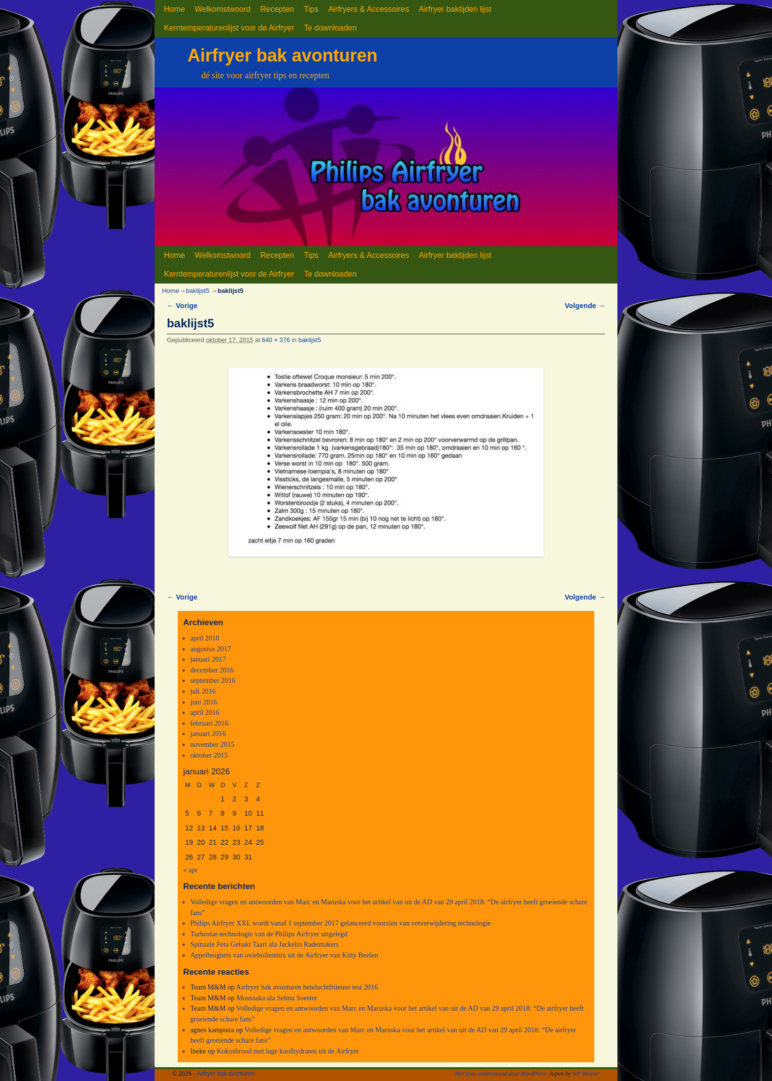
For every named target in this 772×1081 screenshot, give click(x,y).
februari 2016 (209, 723)
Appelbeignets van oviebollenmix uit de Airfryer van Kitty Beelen (284, 955)
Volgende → (585, 306)
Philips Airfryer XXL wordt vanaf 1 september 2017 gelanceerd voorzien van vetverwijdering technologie (340, 923)
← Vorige (182, 306)
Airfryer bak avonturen (283, 55)
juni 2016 (203, 702)
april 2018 (204, 638)
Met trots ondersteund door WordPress (501, 1073)
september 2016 (212, 680)
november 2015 (212, 744)
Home (174, 9)
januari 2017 (207, 659)
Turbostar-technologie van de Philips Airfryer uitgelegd (268, 934)
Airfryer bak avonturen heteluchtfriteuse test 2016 (307, 987)
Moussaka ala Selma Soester (276, 998)
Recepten (277, 9)
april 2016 (204, 712)
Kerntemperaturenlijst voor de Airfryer (229, 28)
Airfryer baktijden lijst (455, 9)
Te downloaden (330, 28)
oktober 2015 (208, 755)
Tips (311, 9)
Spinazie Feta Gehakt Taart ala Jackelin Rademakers (264, 944)
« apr (190, 870)
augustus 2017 (210, 649)
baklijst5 (197, 290)
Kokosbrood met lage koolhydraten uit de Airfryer (288, 1051)
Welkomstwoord (223, 9)
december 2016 (211, 670)
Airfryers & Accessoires (368, 9)
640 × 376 (276, 340)
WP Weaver (586, 1073)
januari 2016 (207, 733)
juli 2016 (203, 691)
